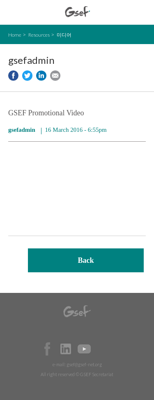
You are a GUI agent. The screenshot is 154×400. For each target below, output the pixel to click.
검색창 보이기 (140, 12)
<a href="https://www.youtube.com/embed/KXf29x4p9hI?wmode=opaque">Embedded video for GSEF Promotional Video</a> (77, 191)
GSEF (77, 11)
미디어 (64, 35)
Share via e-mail (55, 75)
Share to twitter (27, 75)
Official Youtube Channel (84, 349)
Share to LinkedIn (41, 75)
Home (14, 35)
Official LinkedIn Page (65, 349)
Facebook (47, 349)
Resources (39, 35)
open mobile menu (12, 12)
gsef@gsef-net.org (84, 364)
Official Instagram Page (102, 349)
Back (86, 260)
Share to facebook (13, 75)
